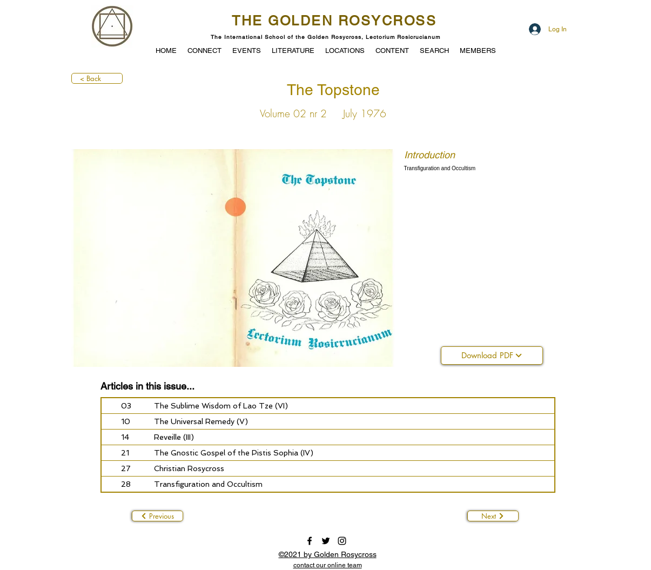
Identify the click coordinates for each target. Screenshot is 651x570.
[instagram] (342, 540)
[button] (246, 49)
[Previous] (157, 516)
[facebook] (309, 540)
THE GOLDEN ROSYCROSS (334, 21)
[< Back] (97, 78)
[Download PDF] (492, 355)
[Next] (493, 516)
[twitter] (325, 540)
